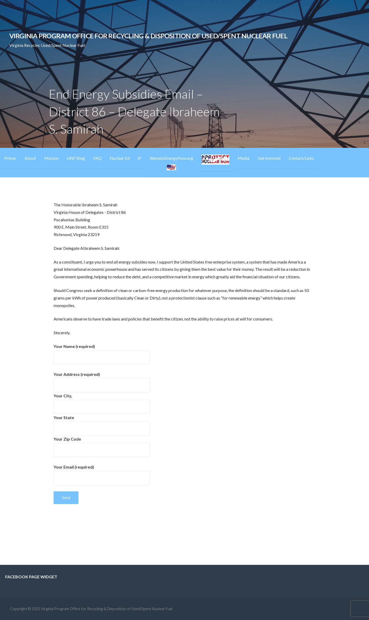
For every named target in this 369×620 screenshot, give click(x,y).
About (30, 158)
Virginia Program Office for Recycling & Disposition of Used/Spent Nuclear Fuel (148, 36)
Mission (51, 158)
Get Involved (269, 158)
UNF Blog (76, 158)
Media (243, 158)
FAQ (97, 158)
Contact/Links (301, 158)
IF (139, 158)
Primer (10, 158)
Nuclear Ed (119, 158)
